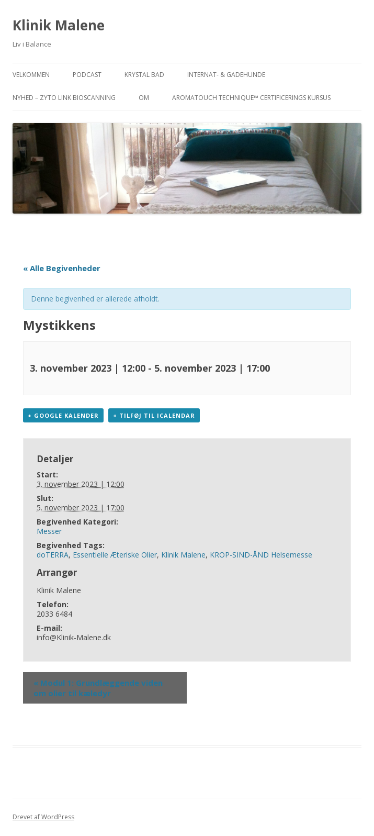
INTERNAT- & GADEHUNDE (226, 74)
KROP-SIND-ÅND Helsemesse (261, 555)
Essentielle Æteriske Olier (115, 555)
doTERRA (53, 555)
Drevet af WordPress (43, 816)
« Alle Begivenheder (61, 268)
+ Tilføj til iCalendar (154, 415)
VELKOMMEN (31, 74)
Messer (49, 531)
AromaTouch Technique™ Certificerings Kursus (251, 97)
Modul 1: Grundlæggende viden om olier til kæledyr (98, 687)
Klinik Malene (59, 25)
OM (144, 97)
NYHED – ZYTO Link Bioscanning (64, 97)
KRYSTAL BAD (144, 74)
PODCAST (87, 74)
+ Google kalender (63, 415)
